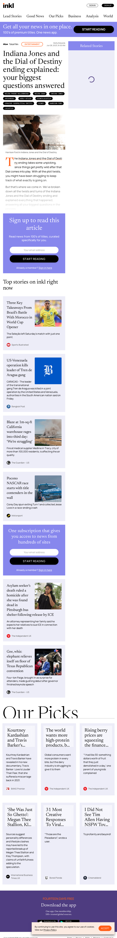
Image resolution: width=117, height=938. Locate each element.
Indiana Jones (57, 94)
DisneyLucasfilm (44, 98)
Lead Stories (12, 16)
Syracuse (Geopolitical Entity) (18, 103)
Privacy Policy (49, 929)
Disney (41, 103)
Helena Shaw (40, 94)
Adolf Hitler (25, 98)
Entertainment (32, 44)
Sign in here (45, 267)
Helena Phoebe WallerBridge (17, 94)
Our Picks (56, 16)
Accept (105, 928)
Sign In (92, 5)
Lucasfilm (9, 108)
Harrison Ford (56, 103)
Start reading (93, 29)
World (108, 16)
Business (74, 16)
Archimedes (9, 98)
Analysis (92, 16)
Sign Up (107, 5)
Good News (35, 16)
